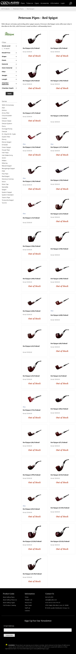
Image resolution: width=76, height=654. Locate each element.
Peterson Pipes (18, 9)
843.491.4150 (49, 597)
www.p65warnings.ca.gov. (41, 648)
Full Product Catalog (9, 605)
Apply (10, 93)
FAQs (26, 597)
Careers (27, 610)
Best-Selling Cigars (9, 602)
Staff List (27, 608)
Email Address (9, 626)
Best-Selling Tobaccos (10, 600)
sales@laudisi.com (51, 600)
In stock (5, 48)
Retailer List (28, 600)
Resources (28, 602)
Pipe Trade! (28, 605)
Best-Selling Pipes (8, 597)
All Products (5, 9)
